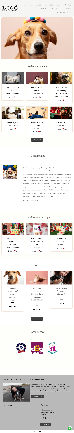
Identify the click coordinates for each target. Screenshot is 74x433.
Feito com (37, 431)
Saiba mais (37, 396)
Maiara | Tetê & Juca (31, 201)
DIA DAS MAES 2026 (60, 12)
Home (25, 5)
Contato (42, 9)
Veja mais (37, 140)
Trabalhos (36, 5)
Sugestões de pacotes (60, 9)
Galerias (49, 5)
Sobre (68, 5)
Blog (59, 5)
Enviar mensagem (47, 410)
